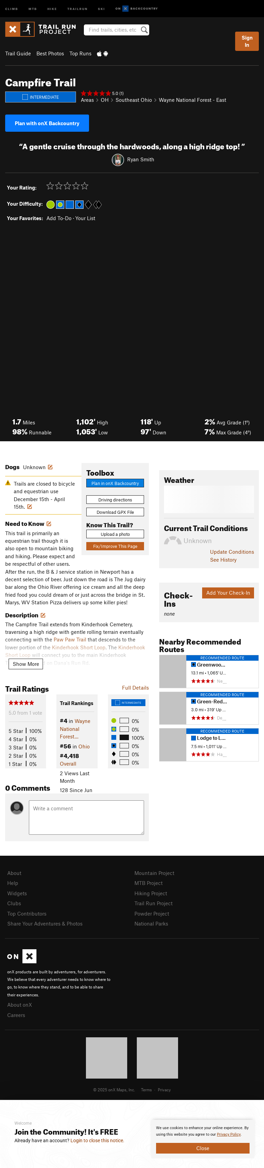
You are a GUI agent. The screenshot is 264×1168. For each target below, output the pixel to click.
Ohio (84, 746)
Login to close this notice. (97, 1140)
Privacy (164, 1089)
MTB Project (148, 883)
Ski (101, 8)
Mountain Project (154, 873)
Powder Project (151, 913)
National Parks (151, 923)
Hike (52, 8)
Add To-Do (59, 218)
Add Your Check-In (228, 593)
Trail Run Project (153, 903)
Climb (11, 8)
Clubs (14, 903)
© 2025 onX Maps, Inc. (114, 1089)
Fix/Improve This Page (115, 546)
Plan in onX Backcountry (115, 483)
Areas (87, 100)
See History (223, 559)
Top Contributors (26, 913)
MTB (33, 8)
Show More (26, 664)
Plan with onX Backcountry (47, 123)
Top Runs (80, 53)
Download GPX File (115, 512)
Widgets (17, 893)
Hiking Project (150, 893)
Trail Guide (18, 53)
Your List (85, 218)
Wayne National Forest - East (192, 100)
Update (232, 552)
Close (202, 1148)
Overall (68, 763)
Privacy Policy (229, 1134)
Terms (146, 1089)
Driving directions (115, 499)
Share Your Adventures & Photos (44, 923)
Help (12, 883)
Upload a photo (115, 534)
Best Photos (50, 53)
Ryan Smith (140, 159)
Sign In (247, 41)
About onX (19, 1005)
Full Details (135, 687)
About (14, 873)
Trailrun (77, 8)
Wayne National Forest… (75, 728)
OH (105, 100)
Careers (16, 1015)
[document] (203, 1139)
